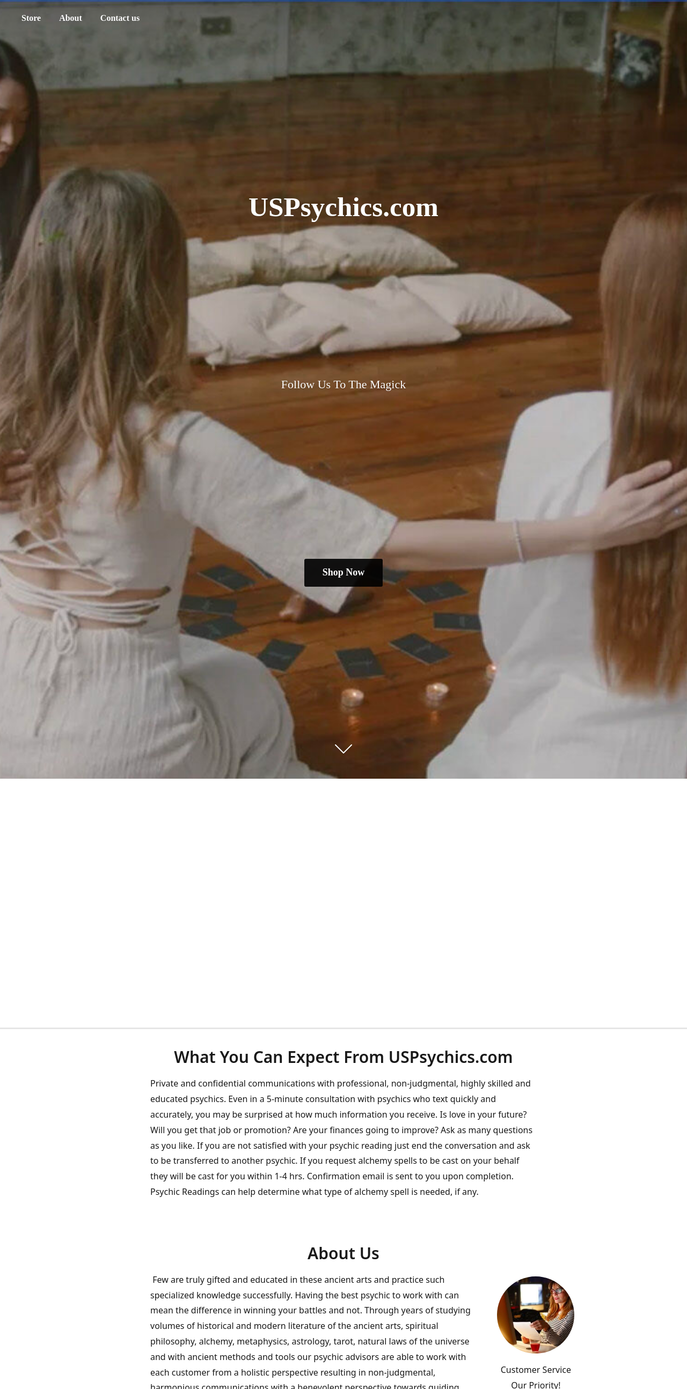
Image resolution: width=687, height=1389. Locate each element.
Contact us (120, 18)
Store (31, 18)
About (70, 18)
